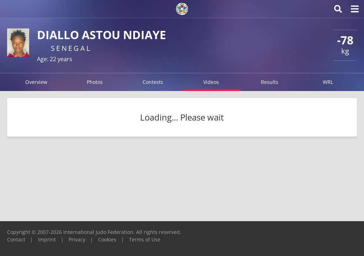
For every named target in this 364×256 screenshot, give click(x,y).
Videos (211, 82)
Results (269, 82)
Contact (16, 239)
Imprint (47, 239)
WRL (328, 82)
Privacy (77, 239)
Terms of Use (144, 239)
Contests (153, 82)
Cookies (107, 239)
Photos (95, 82)
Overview (36, 82)
